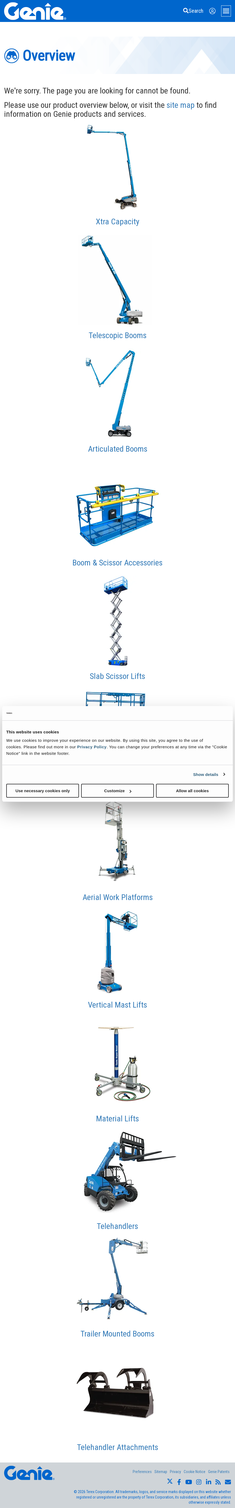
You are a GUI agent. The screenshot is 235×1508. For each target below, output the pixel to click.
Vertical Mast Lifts (117, 1004)
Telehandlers (117, 1226)
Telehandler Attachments (117, 1447)
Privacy (175, 1472)
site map (181, 105)
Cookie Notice (194, 1472)
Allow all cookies (192, 790)
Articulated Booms (117, 449)
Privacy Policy (92, 747)
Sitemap (160, 1472)
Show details (205, 774)
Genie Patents (219, 1472)
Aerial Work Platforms (117, 897)
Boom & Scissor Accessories (117, 562)
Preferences (142, 1472)
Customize (117, 790)
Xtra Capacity (117, 221)
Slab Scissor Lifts (117, 676)
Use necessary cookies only (42, 790)
